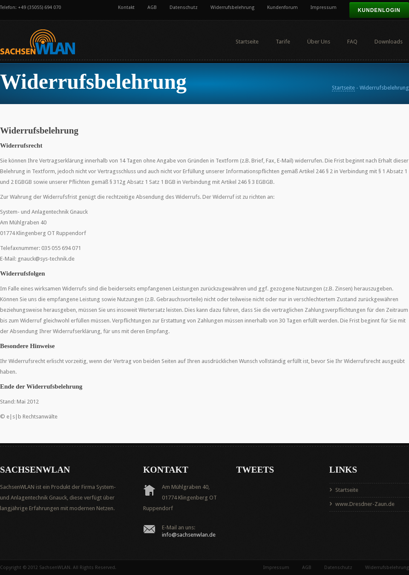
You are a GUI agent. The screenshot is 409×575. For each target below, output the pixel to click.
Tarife (283, 41)
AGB (152, 7)
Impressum (324, 7)
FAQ (352, 41)
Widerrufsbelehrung (232, 7)
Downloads (388, 41)
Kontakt (126, 7)
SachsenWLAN (54, 567)
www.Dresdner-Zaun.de (365, 504)
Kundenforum (282, 7)
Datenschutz (184, 7)
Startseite (247, 41)
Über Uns (318, 41)
